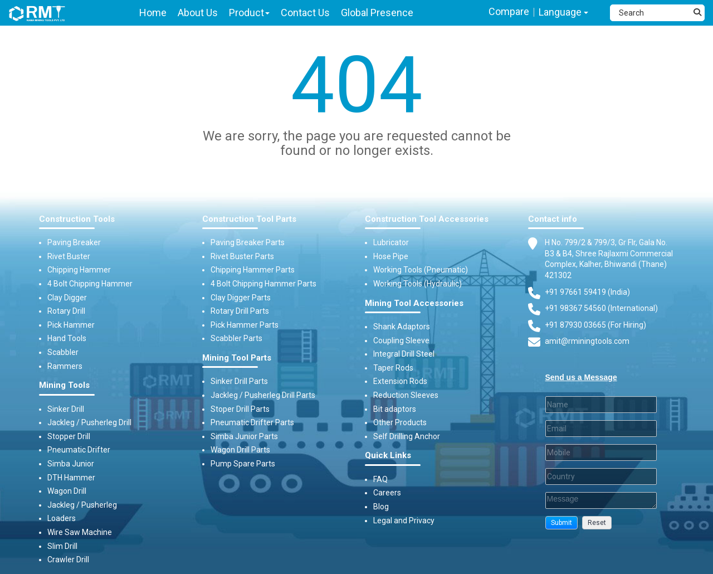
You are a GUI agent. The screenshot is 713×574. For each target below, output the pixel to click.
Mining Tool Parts (236, 358)
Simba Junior (70, 463)
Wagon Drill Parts (240, 449)
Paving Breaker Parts (248, 242)
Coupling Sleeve (401, 340)
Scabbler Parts (236, 338)
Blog (381, 506)
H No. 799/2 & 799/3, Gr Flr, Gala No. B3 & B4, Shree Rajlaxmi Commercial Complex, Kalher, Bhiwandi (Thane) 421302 (609, 258)
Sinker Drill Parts (239, 381)
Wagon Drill (66, 491)
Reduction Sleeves (405, 395)
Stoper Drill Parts (240, 409)
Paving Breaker (74, 242)
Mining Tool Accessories (414, 303)
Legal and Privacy (403, 520)
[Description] (601, 500)
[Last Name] (601, 404)
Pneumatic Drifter (78, 449)
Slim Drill (62, 546)
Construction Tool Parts (249, 219)
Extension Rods (400, 381)
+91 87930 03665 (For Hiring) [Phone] (595, 324)
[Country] (601, 476)
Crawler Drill (68, 559)
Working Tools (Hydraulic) (417, 283)
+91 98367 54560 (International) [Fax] (601, 308)
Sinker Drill (65, 409)
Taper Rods (393, 367)
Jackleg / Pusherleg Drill (89, 422)
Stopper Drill (68, 436)
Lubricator (391, 242)
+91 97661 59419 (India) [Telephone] (587, 292)
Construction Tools (77, 219)
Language (563, 12)
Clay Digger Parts (241, 297)
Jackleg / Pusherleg (82, 504)
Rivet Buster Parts (242, 256)
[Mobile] (601, 452)
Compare (509, 11)
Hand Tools (66, 338)
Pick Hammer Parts (245, 324)
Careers (387, 492)
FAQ (380, 479)
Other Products (400, 422)
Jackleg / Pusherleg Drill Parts (263, 395)
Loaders (61, 518)
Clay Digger (67, 297)
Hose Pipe (390, 256)
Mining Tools (64, 385)
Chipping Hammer (79, 269)
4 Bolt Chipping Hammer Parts (263, 283)
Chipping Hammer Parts (253, 269)
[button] (561, 523)
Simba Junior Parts (244, 436)
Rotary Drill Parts (240, 311)
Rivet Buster (68, 256)
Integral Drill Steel (403, 353)
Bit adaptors (394, 409)
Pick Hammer (71, 324)
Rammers (64, 366)
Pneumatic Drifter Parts (252, 422)
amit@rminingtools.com (587, 341)
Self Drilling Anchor (406, 436)
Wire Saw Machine (79, 532)
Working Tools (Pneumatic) (420, 269)
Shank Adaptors (401, 326)
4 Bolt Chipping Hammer (90, 283)
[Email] (601, 428)
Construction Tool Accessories (427, 219)
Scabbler (63, 352)
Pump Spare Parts (243, 463)
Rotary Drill (66, 311)
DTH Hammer (71, 477)
